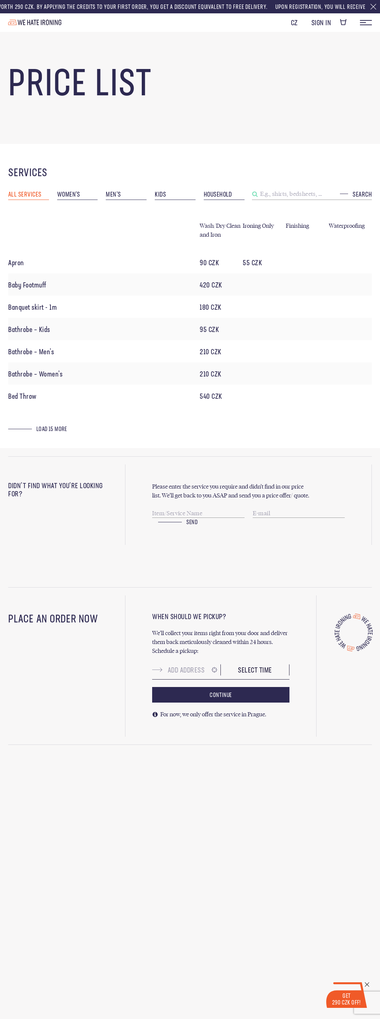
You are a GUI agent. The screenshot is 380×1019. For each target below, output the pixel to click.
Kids (160, 194)
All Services (24, 194)
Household (218, 194)
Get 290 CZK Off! (346, 999)
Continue (221, 695)
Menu (366, 22)
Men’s (113, 194)
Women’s (68, 194)
